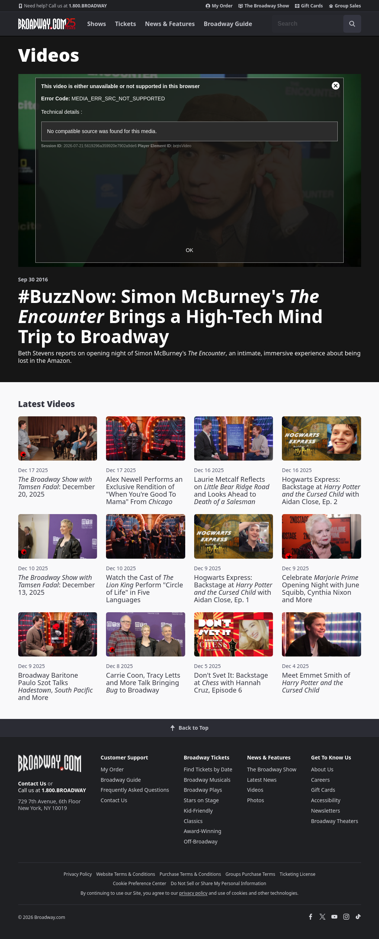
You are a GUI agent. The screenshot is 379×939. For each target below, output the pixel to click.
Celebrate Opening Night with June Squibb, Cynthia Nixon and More (320, 588)
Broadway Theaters (334, 821)
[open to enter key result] (352, 24)
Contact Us (32, 783)
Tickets (125, 24)
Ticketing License (297, 874)
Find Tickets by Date (208, 769)
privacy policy (193, 893)
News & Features (170, 24)
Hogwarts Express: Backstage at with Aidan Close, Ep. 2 (321, 490)
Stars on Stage (201, 800)
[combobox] (316, 24)
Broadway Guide (228, 24)
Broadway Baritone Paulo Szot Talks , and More (55, 686)
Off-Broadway (201, 841)
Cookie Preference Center (139, 883)
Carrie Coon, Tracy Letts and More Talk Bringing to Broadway (143, 682)
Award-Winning (202, 831)
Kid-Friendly (198, 810)
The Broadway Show (263, 6)
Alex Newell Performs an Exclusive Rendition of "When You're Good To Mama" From (144, 490)
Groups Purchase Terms (250, 874)
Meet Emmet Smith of (316, 682)
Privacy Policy (78, 874)
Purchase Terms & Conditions (190, 874)
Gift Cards (309, 6)
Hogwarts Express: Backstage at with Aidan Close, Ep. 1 (233, 588)
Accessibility (325, 800)
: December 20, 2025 (56, 486)
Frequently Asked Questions (135, 789)
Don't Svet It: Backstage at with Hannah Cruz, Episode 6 (231, 682)
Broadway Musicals (207, 779)
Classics (193, 821)
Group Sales (345, 6)
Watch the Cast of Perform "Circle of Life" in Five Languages (144, 588)
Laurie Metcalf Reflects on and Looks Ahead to (232, 490)
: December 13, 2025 (56, 585)
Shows (96, 24)
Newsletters (325, 810)
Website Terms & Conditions (125, 874)
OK (189, 250)
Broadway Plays (203, 789)
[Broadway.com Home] (47, 23)
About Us (322, 769)
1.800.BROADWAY (62, 6)
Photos (255, 800)
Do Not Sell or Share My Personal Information (218, 883)
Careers (320, 779)
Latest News (262, 779)
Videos (255, 789)
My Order (219, 6)
